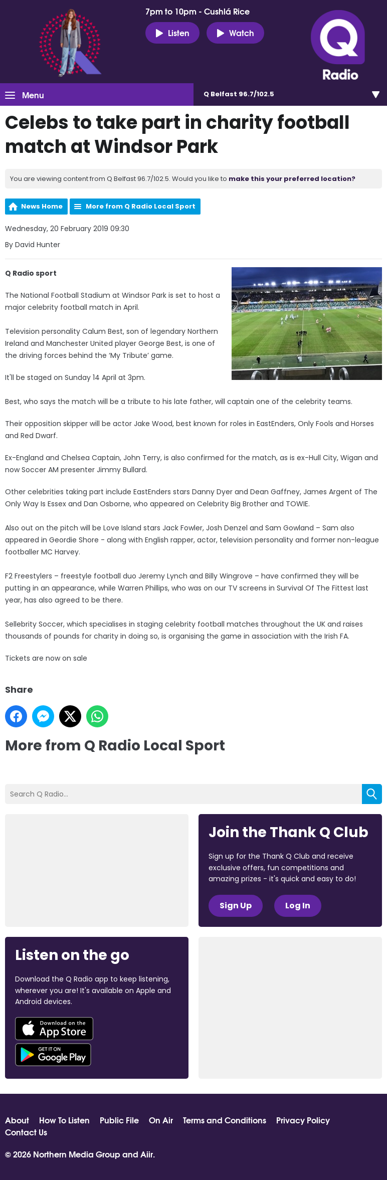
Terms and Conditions (224, 1120)
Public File (119, 1120)
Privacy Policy (303, 1120)
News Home (42, 206)
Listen (172, 32)
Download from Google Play (53, 1054)
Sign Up (236, 905)
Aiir (146, 1153)
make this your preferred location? (292, 178)
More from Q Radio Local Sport (141, 206)
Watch (235, 32)
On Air (161, 1120)
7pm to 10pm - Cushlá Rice (197, 11)
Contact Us (26, 1132)
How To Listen (64, 1120)
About (17, 1120)
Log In (297, 905)
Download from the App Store (54, 1028)
